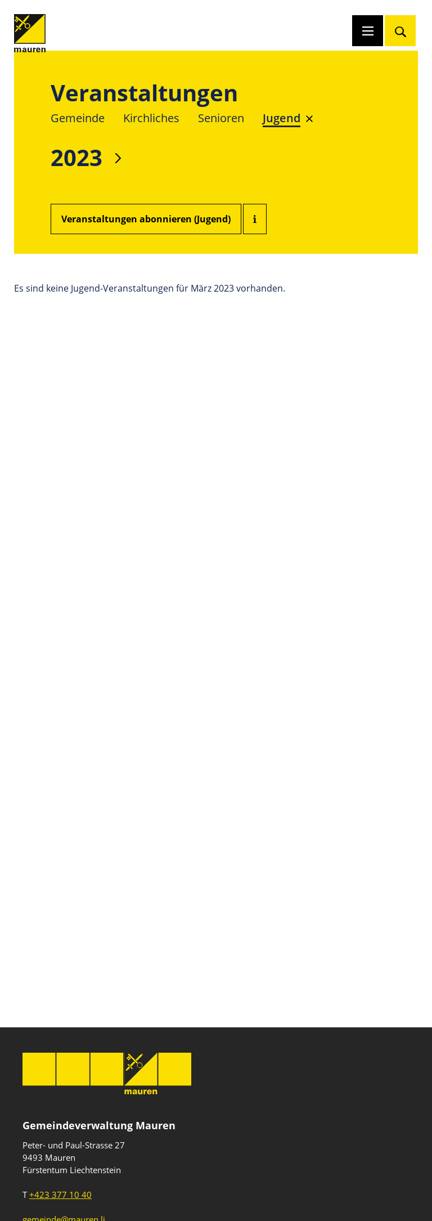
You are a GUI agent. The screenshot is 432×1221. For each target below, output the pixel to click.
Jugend (281, 118)
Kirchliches (151, 118)
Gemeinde (78, 118)
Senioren (221, 118)
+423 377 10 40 (60, 1194)
